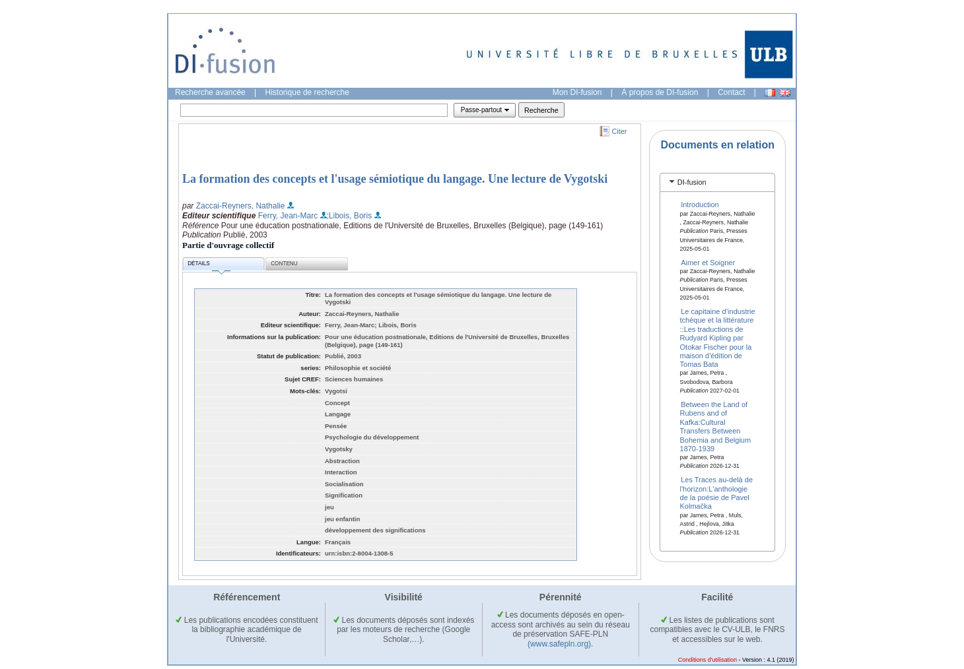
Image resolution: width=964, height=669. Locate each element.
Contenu (284, 264)
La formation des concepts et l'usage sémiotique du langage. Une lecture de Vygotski (394, 178)
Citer (619, 131)
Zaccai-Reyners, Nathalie (240, 205)
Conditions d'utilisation (707, 659)
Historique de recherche (307, 92)
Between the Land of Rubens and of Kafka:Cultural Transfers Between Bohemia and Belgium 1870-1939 (715, 426)
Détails (209, 266)
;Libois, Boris (349, 215)
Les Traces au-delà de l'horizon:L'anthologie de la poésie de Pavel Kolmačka (716, 493)
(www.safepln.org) (559, 644)
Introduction (699, 204)
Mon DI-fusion (577, 92)
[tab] (717, 182)
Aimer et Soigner (708, 263)
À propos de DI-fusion (659, 92)
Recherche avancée (210, 92)
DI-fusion (691, 182)
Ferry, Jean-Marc (288, 215)
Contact (731, 92)
